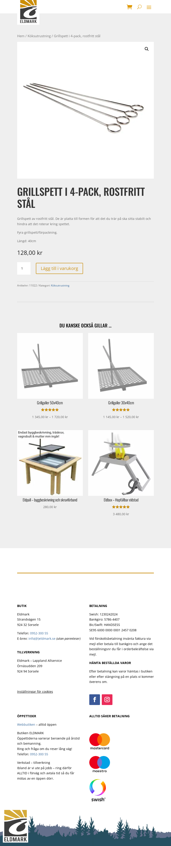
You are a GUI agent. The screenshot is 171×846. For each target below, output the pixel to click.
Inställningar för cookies (35, 691)
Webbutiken (26, 724)
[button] (147, 49)
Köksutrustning (39, 36)
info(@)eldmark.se (41, 638)
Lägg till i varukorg (59, 268)
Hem (20, 36)
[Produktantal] (24, 268)
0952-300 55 (39, 633)
